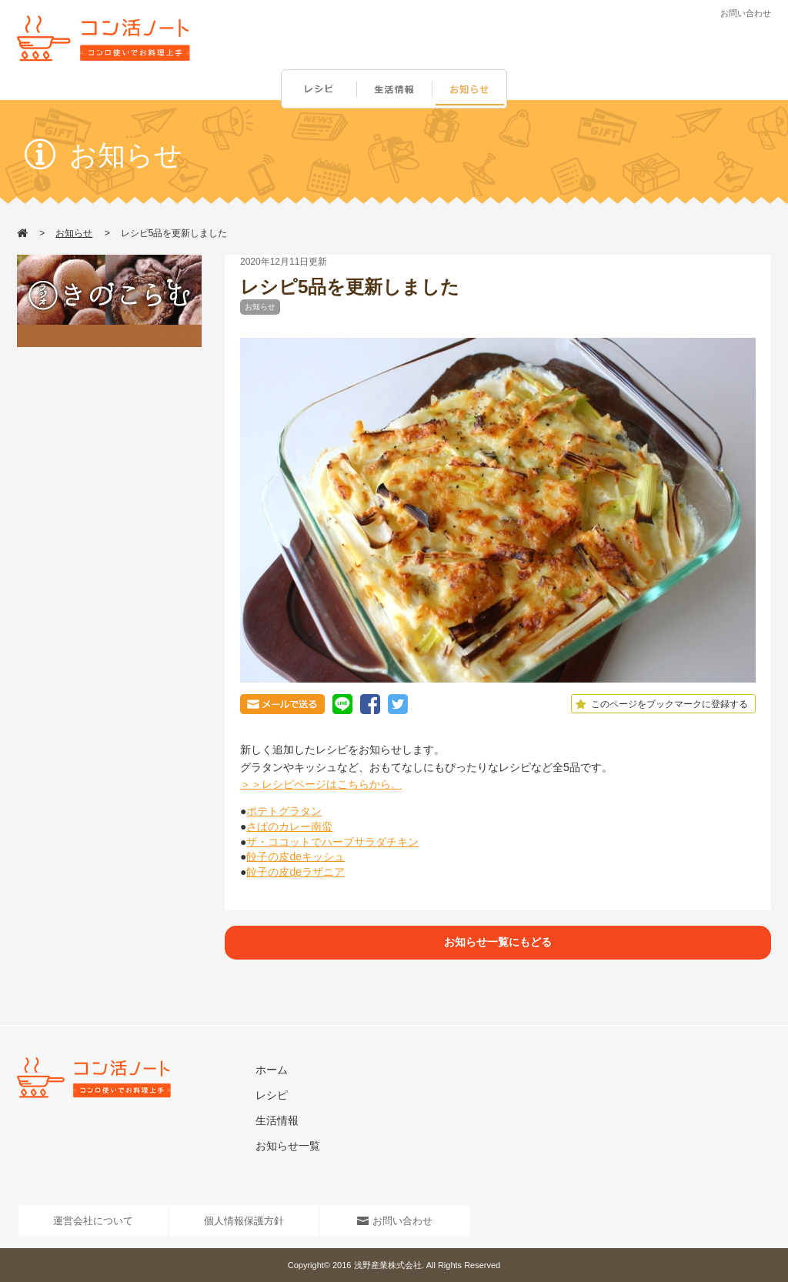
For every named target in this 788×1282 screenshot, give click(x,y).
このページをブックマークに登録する (660, 704)
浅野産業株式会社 (388, 1265)
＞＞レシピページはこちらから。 (321, 784)
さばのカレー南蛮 (289, 826)
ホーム (271, 1069)
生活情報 (395, 89)
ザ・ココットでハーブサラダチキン (332, 842)
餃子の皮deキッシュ (295, 856)
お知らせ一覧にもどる (498, 942)
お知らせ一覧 (287, 1146)
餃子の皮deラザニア (295, 872)
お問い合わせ (745, 13)
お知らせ (472, 89)
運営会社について (93, 1221)
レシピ (318, 89)
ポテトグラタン (284, 811)
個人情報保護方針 (244, 1221)
